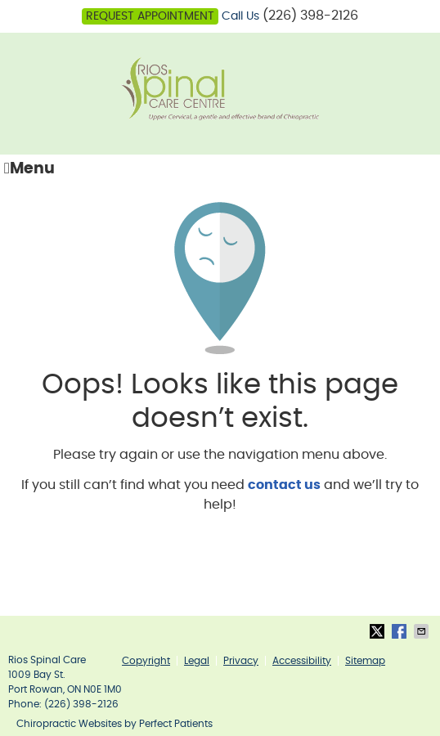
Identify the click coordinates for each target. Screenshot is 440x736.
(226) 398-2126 (310, 15)
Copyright (146, 661)
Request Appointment (150, 16)
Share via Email (423, 631)
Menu (29, 168)
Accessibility (301, 661)
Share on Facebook (401, 631)
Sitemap (365, 661)
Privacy (240, 661)
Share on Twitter (379, 631)
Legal (196, 661)
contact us (284, 484)
